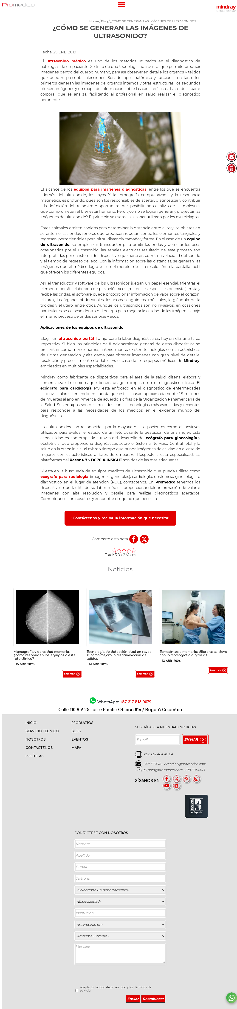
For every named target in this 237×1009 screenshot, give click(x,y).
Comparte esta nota (110, 539)
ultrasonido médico (66, 61)
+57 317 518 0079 (135, 702)
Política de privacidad (110, 987)
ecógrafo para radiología (64, 476)
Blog (104, 21)
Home (94, 21)
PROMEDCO (18, 4)
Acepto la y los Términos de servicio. (115, 989)
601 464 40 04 (162, 754)
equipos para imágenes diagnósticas (110, 189)
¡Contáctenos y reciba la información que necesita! (120, 518)
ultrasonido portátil (78, 338)
